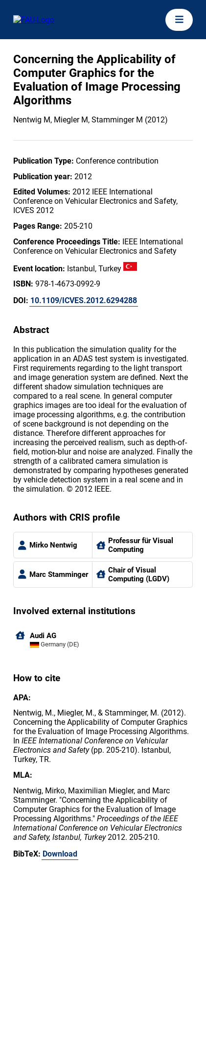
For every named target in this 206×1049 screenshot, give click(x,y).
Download (60, 853)
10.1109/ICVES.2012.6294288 (83, 300)
